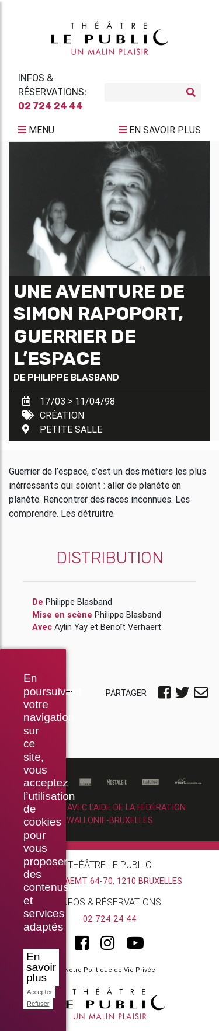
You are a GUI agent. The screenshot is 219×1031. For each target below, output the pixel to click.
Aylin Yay (71, 627)
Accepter (39, 991)
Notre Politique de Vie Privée (109, 970)
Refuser (38, 1003)
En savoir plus (41, 967)
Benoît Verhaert (130, 627)
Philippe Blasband (73, 377)
